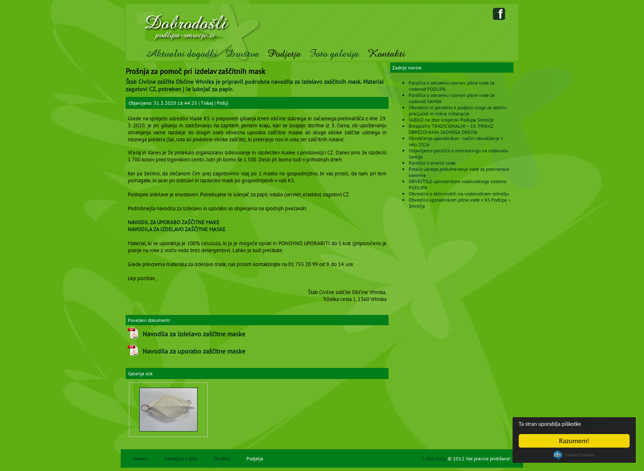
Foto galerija (334, 53)
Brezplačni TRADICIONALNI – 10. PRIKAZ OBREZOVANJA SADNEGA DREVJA (451, 129)
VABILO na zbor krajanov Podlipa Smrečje (451, 120)
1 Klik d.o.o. (435, 458)
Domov (140, 458)
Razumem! (574, 441)
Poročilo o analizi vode (432, 163)
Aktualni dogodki (181, 53)
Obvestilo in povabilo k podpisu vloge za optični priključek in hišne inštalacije (458, 110)
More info (610, 423)
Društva (242, 53)
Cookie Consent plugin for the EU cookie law (574, 455)
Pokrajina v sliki (181, 458)
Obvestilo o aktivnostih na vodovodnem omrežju (459, 194)
